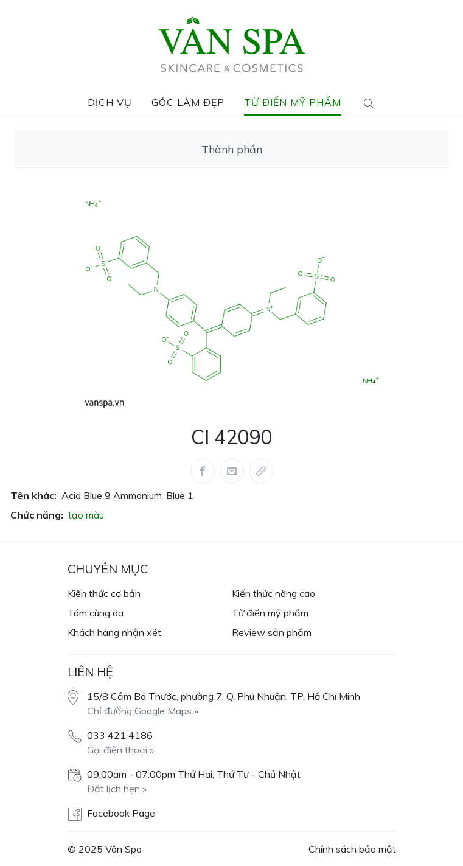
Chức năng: (36, 515)
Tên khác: (33, 495)
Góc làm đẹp (188, 102)
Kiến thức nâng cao (273, 593)
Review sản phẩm (272, 632)
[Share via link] (261, 471)
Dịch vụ (110, 102)
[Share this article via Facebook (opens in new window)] (202, 471)
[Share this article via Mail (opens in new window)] (232, 471)
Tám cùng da (96, 613)
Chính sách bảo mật (352, 849)
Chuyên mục (108, 568)
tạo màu (86, 515)
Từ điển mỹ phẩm (292, 102)
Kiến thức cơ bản (104, 593)
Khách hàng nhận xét (114, 632)
